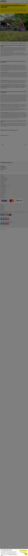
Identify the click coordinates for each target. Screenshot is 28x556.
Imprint (2, 555)
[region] (14, 552)
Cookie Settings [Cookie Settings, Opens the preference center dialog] (23, 552)
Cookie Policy (11, 554)
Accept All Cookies (23, 550)
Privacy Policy (15, 554)
